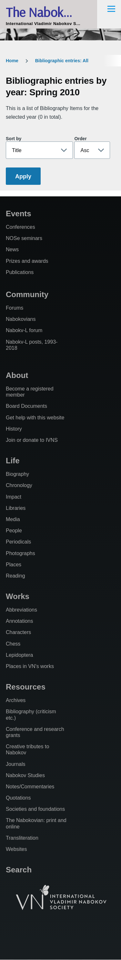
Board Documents (26, 406)
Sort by (13, 138)
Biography (17, 474)
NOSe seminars (24, 238)
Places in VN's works (30, 666)
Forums (14, 308)
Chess (13, 644)
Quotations (18, 798)
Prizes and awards (27, 261)
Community (27, 294)
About (17, 375)
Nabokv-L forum (24, 330)
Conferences (20, 227)
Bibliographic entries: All (61, 60)
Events (18, 213)
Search (19, 869)
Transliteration (22, 838)
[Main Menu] (111, 8)
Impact (13, 497)
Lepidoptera (19, 655)
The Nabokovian (48, 12)
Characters (18, 632)
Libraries (15, 508)
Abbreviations (21, 610)
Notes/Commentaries (30, 786)
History (14, 429)
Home (12, 60)
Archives (15, 700)
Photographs (20, 553)
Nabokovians (21, 319)
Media (13, 519)
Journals (15, 764)
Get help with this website (35, 417)
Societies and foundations (35, 809)
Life (13, 460)
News (12, 249)
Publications (20, 272)
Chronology (19, 485)
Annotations (19, 621)
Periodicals (18, 541)
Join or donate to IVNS (32, 440)
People (14, 530)
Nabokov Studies (25, 775)
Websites (16, 849)
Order (80, 138)
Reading (15, 576)
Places (13, 564)
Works (17, 596)
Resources (25, 686)
